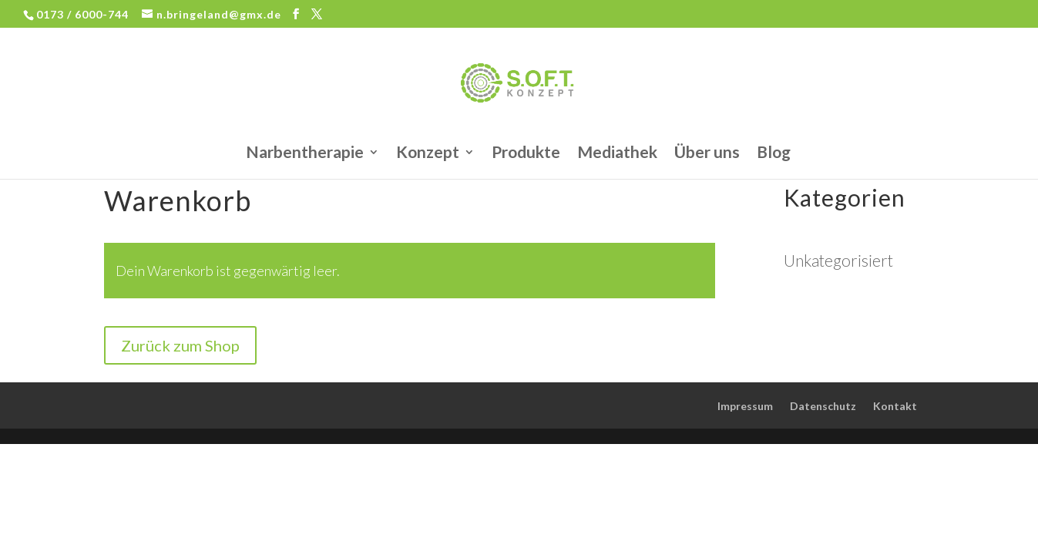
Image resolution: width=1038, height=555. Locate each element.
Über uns (707, 153)
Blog (774, 153)
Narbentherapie (305, 153)
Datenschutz (823, 405)
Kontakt (895, 405)
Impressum (745, 405)
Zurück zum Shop (180, 345)
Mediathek (617, 153)
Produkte (526, 153)
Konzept (427, 153)
